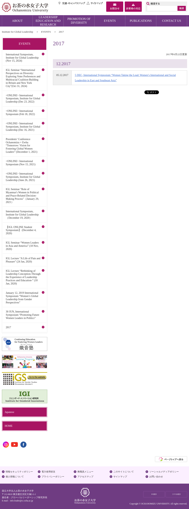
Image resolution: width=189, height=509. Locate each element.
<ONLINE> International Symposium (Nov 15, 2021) (20, 163)
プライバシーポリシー (53, 476)
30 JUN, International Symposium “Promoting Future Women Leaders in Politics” (22, 314)
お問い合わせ (156, 476)
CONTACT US (171, 21)
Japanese (9, 411)
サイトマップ (94, 3)
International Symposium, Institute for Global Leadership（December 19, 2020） (22, 214)
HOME (8, 425)
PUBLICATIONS (141, 21)
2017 (8, 327)
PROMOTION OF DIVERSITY (79, 20)
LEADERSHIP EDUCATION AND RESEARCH (48, 20)
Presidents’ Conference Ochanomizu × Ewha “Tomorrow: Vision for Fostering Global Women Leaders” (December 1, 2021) (21, 145)
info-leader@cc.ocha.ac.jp (21, 501)
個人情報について (15, 476)
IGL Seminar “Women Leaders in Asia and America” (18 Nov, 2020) (22, 246)
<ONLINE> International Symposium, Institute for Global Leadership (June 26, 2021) (23, 177)
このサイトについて (123, 472)
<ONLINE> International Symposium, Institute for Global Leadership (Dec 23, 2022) (23, 98)
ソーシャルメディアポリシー (164, 472)
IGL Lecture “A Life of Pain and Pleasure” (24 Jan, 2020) (23, 260)
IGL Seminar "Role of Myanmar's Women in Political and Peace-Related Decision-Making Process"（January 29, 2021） (22, 196)
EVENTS (110, 21)
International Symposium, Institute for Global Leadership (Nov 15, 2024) (22, 57)
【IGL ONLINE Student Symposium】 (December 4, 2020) (21, 230)
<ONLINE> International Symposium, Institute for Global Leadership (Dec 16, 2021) (23, 126)
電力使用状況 (48, 472)
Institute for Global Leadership (17, 31)
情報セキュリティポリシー (19, 472)
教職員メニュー (85, 472)
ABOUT (17, 21)
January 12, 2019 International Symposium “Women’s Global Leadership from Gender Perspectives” (22, 297)
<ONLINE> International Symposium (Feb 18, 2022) (20, 112)
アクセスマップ (85, 476)
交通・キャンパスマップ (72, 3)
